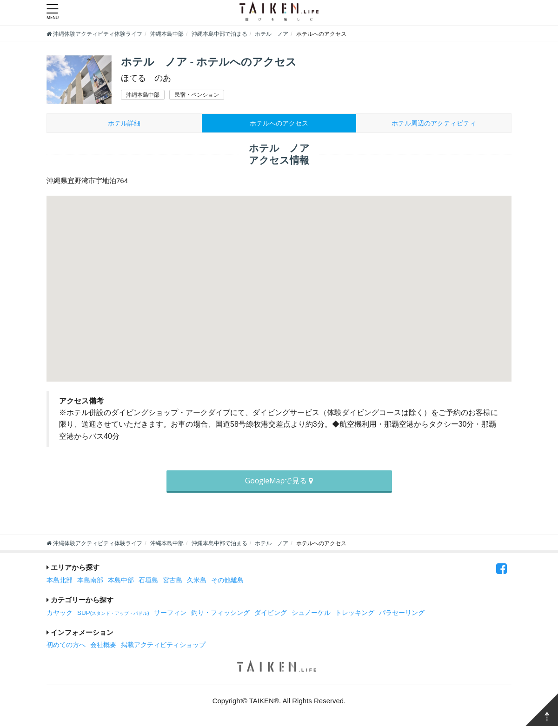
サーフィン (170, 613)
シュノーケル (311, 613)
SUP (113, 613)
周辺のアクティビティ (433, 123)
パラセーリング (402, 613)
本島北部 (59, 580)
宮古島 (172, 580)
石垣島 (148, 580)
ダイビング (270, 613)
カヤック (59, 613)
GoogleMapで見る (279, 481)
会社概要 (103, 645)
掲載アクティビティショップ (163, 645)
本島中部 (121, 580)
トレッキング (354, 613)
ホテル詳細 (124, 123)
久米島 (196, 580)
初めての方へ (66, 645)
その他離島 (227, 580)
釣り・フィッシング (220, 613)
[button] (279, 280)
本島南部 (90, 580)
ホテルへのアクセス (278, 123)
